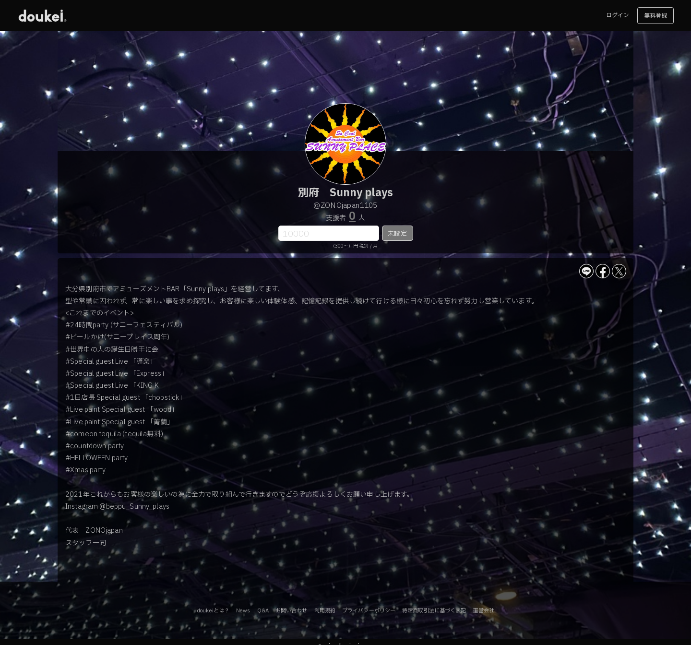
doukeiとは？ (213, 611)
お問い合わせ (291, 611)
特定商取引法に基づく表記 (434, 611)
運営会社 (483, 611)
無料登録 (655, 16)
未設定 (397, 234)
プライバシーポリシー (368, 611)
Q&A (263, 611)
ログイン (617, 15)
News (243, 611)
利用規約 (324, 611)
